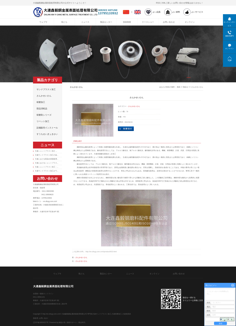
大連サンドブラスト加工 (101, 314)
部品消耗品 (42, 108)
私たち (64, 22)
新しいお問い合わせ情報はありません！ (185, 3)
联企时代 (82, 322)
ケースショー (148, 22)
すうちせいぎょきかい (47, 134)
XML (164, 3)
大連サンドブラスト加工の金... (46, 155)
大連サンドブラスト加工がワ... (46, 171)
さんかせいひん (44, 96)
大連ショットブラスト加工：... (46, 167)
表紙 (178, 87)
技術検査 (127, 22)
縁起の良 (62, 322)
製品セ (185, 87)
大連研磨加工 (117, 314)
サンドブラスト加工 (46, 89)
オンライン (190, 22)
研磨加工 (41, 102)
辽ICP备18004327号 (40, 322)
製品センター (106, 22)
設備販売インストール (47, 128)
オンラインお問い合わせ (126, 128)
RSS (158, 3)
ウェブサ (43, 22)
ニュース (85, 22)
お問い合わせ (169, 22)
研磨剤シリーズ (44, 115)
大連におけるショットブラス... (46, 163)
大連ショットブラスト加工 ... (46, 151)
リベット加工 (43, 121)
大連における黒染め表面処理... (46, 159)
